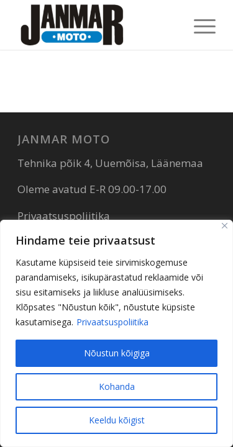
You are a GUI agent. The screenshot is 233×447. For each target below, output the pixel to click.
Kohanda (117, 386)
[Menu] (198, 25)
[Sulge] (224, 225)
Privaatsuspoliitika (112, 322)
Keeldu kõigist (117, 420)
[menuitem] (198, 25)
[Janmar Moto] (96, 25)
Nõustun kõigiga (117, 353)
